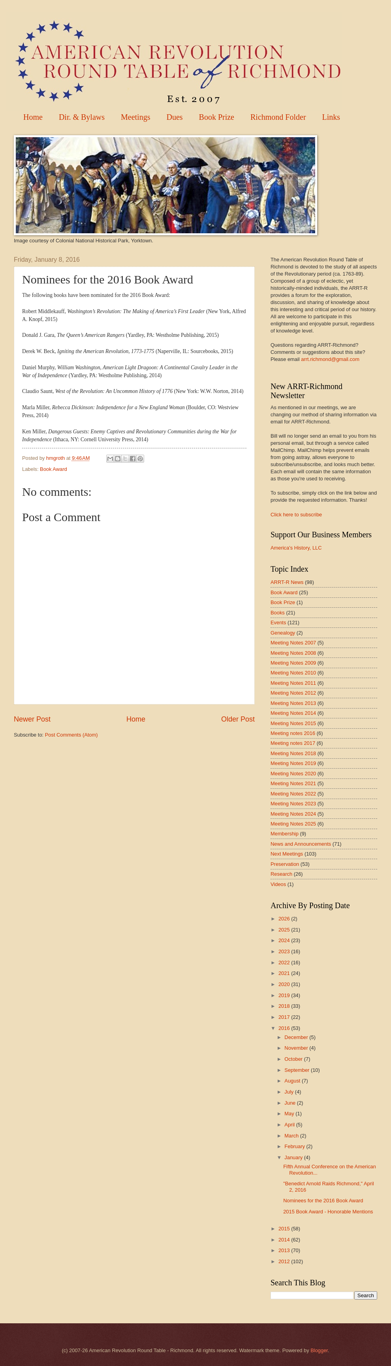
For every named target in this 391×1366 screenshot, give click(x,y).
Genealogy (283, 633)
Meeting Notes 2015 (293, 723)
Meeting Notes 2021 (293, 783)
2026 (284, 919)
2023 (284, 951)
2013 (284, 1250)
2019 (284, 995)
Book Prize (216, 117)
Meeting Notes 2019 (293, 763)
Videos (278, 884)
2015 (284, 1229)
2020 (284, 984)
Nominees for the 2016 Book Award (323, 1201)
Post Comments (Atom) (71, 735)
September (297, 1070)
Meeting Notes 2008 (293, 653)
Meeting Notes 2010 (293, 673)
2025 (284, 930)
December (296, 1037)
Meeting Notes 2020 (293, 774)
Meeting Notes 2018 (293, 753)
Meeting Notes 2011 (293, 683)
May (289, 1114)
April (290, 1125)
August (293, 1081)
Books (278, 613)
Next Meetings (287, 854)
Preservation (285, 864)
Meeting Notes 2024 (293, 814)
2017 (284, 1017)
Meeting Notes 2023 (293, 804)
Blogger (319, 1350)
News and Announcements (301, 844)
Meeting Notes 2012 (293, 693)
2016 (284, 1028)
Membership (285, 834)
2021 (284, 973)
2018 (284, 1006)
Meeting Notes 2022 (293, 794)
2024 (284, 940)
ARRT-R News (287, 582)
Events (278, 622)
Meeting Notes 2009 (293, 663)
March (292, 1136)
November (296, 1048)
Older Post (238, 719)
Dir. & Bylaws (82, 117)
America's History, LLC (296, 548)
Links (331, 117)
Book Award (53, 469)
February (295, 1146)
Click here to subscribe (296, 515)
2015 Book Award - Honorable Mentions (328, 1212)
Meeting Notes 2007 (293, 643)
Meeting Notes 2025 (293, 824)
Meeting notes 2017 (293, 743)
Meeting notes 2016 (293, 733)
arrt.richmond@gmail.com (330, 359)
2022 (284, 962)
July (289, 1092)
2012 (284, 1261)
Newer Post (32, 719)
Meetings (135, 117)
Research (281, 874)
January (294, 1157)
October (294, 1059)
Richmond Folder (278, 117)
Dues (174, 117)
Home (33, 117)
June (290, 1103)
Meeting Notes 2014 (293, 713)
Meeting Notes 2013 (293, 703)
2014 (284, 1240)
